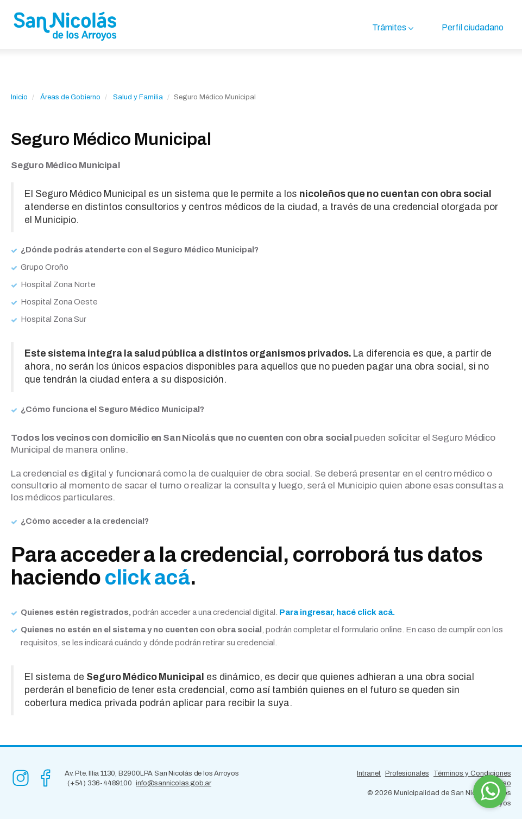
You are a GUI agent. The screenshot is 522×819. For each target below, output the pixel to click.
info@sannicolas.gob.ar (173, 783)
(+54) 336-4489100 (99, 783)
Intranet (369, 773)
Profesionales (407, 773)
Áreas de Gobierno (70, 97)
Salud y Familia (138, 97)
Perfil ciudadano (473, 27)
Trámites (389, 27)
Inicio (19, 97)
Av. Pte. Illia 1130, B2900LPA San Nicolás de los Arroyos (152, 773)
